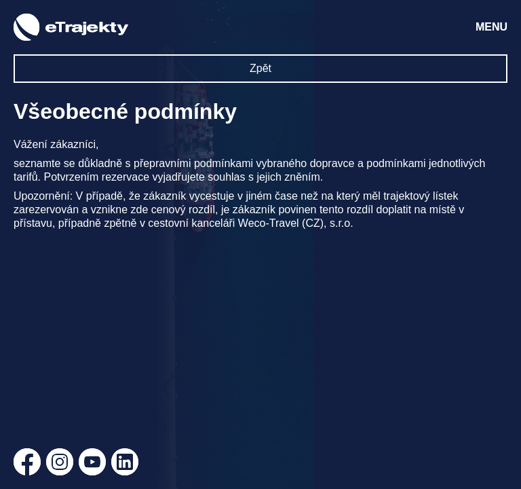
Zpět (260, 68)
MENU (491, 27)
